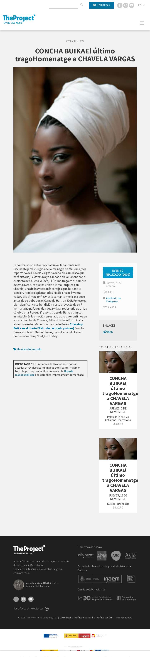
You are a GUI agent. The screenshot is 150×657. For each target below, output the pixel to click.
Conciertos (75, 41)
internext (127, 617)
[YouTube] (31, 599)
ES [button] (140, 5)
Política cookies (105, 617)
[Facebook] (120, 5)
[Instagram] (126, 5)
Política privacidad (84, 617)
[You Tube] (131, 5)
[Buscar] (81, 5)
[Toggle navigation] (142, 23)
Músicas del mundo (27, 349)
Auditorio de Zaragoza (113, 299)
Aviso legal (65, 617)
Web (108, 332)
